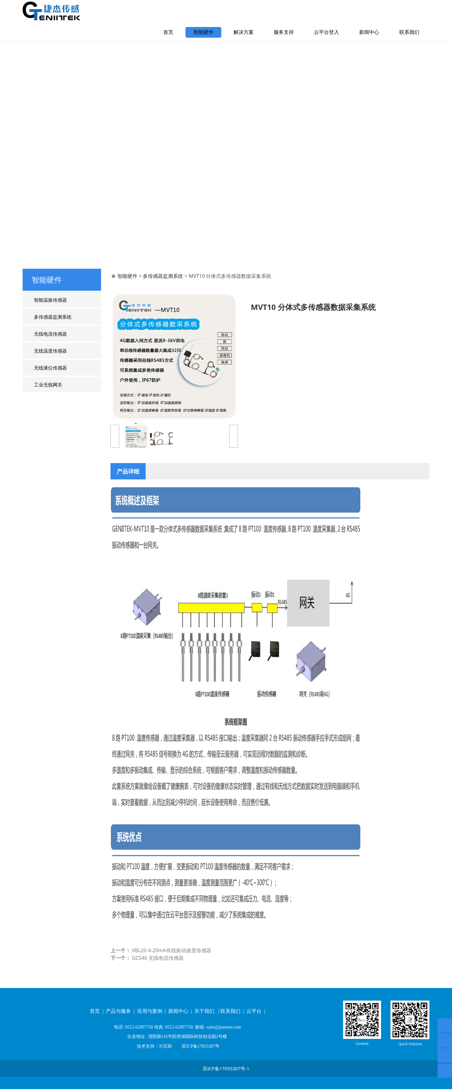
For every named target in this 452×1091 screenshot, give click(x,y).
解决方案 (244, 32)
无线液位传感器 (50, 378)
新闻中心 (369, 32)
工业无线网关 (48, 395)
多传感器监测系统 (53, 328)
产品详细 (128, 482)
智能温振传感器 (50, 311)
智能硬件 (203, 32)
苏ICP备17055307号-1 (226, 1070)
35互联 (165, 1048)
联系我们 (409, 32)
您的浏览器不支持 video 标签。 (226, 154)
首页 (168, 32)
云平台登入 (326, 32)
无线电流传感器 (50, 345)
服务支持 (284, 32)
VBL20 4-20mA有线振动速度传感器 (171, 961)
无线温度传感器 (50, 362)
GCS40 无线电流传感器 (158, 968)
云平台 (254, 1013)
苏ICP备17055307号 (200, 1048)
